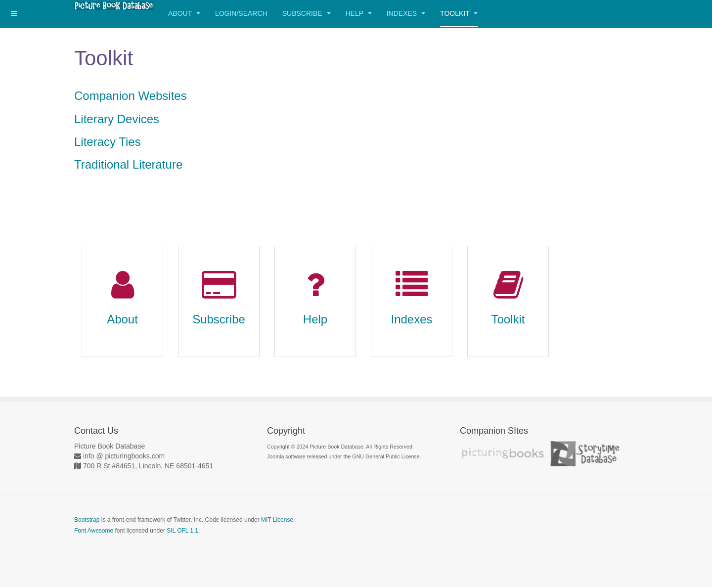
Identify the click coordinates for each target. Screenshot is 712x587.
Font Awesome (93, 530)
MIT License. (278, 519)
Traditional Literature (128, 164)
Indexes (406, 13)
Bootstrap (86, 519)
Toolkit (459, 13)
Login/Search (241, 13)
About (184, 13)
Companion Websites (130, 95)
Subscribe (306, 13)
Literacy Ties (107, 141)
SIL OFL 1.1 (182, 530)
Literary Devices (116, 119)
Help (359, 13)
